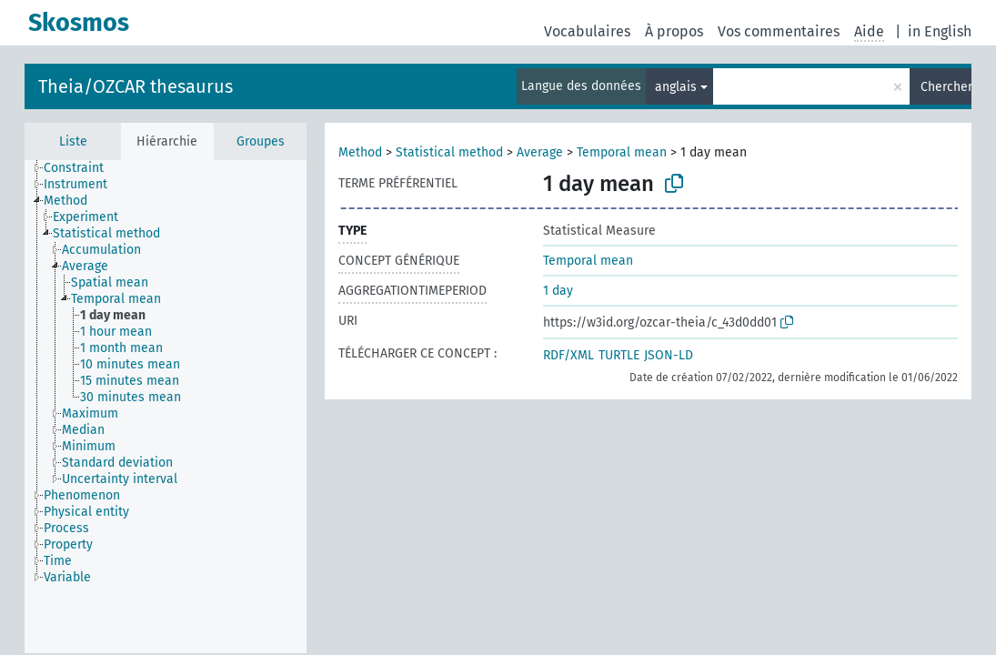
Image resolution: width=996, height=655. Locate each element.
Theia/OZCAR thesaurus (135, 86)
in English (939, 31)
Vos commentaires (779, 31)
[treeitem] (81, 168)
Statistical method (449, 152)
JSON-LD (668, 355)
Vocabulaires (587, 31)
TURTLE (619, 355)
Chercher (946, 87)
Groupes (260, 141)
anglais (676, 87)
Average (540, 152)
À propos (674, 31)
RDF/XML (568, 355)
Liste (73, 141)
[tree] (166, 406)
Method (360, 152)
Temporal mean (622, 152)
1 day (558, 290)
